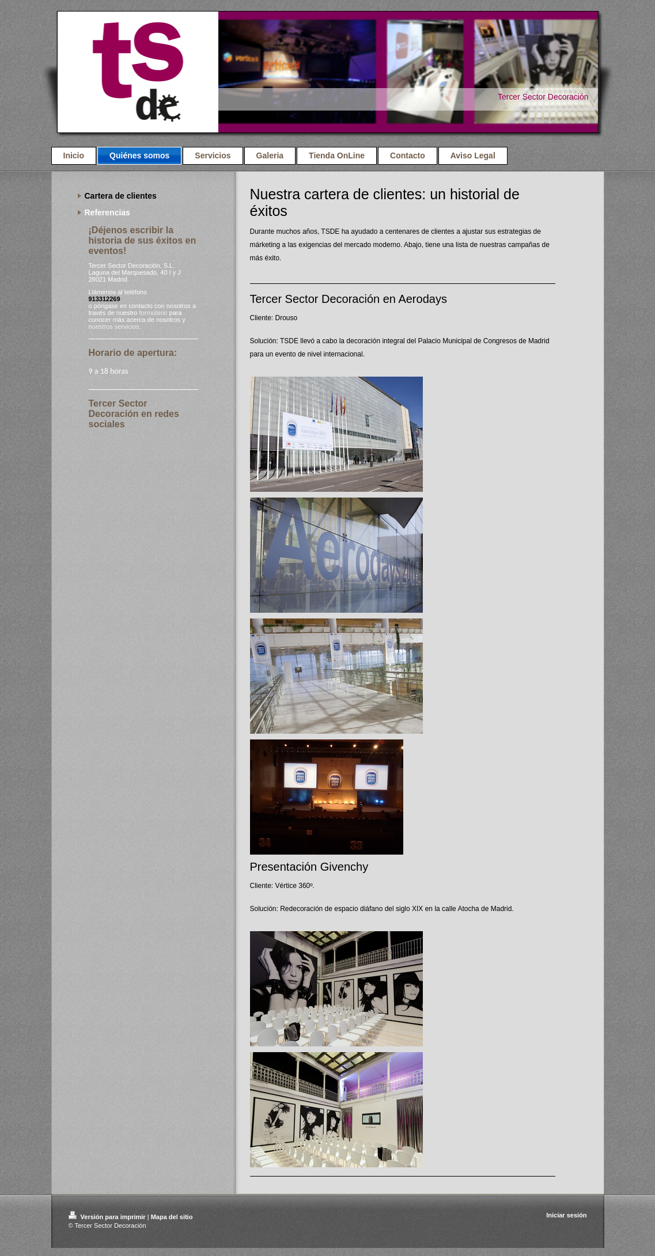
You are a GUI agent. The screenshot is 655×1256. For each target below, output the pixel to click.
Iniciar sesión (566, 1215)
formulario (153, 312)
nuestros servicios (114, 326)
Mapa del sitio (172, 1216)
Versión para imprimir (108, 1216)
